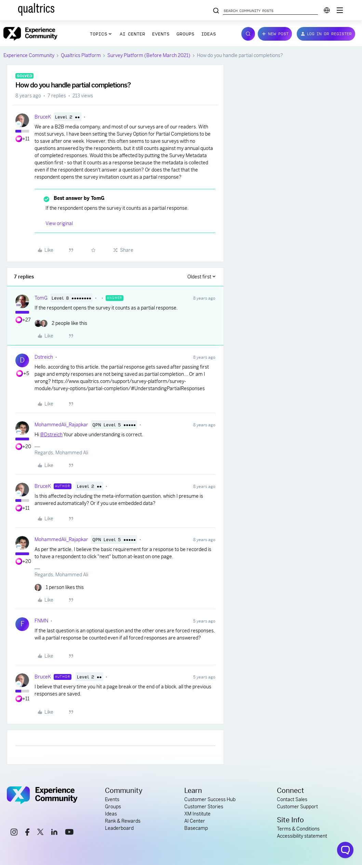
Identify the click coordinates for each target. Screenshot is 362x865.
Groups (185, 34)
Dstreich (44, 357)
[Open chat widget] (345, 850)
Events (161, 34)
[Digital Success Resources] (340, 10)
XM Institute (197, 814)
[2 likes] (61, 323)
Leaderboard (119, 828)
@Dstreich (51, 434)
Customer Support (297, 807)
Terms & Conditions (298, 829)
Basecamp (196, 828)
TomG (41, 298)
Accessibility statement (302, 836)
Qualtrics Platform (81, 55)
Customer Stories (203, 807)
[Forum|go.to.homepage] (30, 34)
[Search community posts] (216, 11)
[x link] (40, 833)
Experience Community (28, 55)
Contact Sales (292, 799)
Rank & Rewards (122, 821)
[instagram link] (14, 833)
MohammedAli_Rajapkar (61, 425)
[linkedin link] (54, 833)
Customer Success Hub (210, 799)
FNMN (41, 621)
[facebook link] (27, 833)
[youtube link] (69, 833)
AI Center (132, 34)
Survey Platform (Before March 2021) (148, 55)
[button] (275, 34)
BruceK (43, 117)
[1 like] (59, 587)
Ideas (208, 34)
